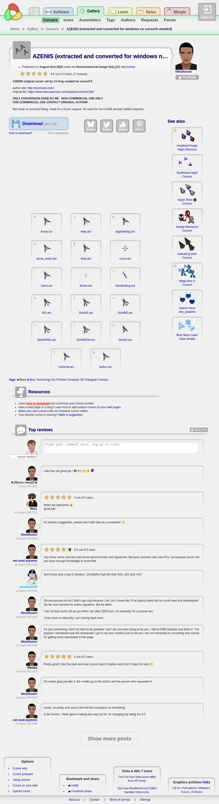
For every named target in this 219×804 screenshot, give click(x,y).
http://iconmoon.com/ (40, 88)
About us (74, 799)
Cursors (50, 20)
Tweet (107, 125)
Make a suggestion (70, 414)
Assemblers (90, 20)
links (206, 782)
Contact (94, 799)
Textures (185, 792)
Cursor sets (20, 768)
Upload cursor (22, 791)
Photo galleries (189, 788)
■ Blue (31, 379)
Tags (111, 20)
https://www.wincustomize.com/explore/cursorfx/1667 (61, 91)
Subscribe (200, 429)
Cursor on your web (25, 785)
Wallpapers (204, 788)
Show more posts (109, 739)
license (130, 67)
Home (15, 29)
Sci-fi (54, 379)
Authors (128, 20)
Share (90, 125)
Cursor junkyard (23, 774)
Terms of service (119, 799)
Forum (170, 20)
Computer (73, 379)
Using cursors (21, 779)
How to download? (20, 133)
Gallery (32, 29)
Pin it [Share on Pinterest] (139, 125)
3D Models (196, 792)
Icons (68, 20)
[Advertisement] (85, 172)
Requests (149, 20)
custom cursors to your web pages (99, 407)
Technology (43, 379)
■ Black (22, 379)
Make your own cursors (33, 411)
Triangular (91, 379)
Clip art (176, 788)
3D (82, 379)
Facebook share (80, 791)
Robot (62, 379)
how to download (38, 403)
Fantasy (103, 379)
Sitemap (145, 799)
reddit (73, 785)
